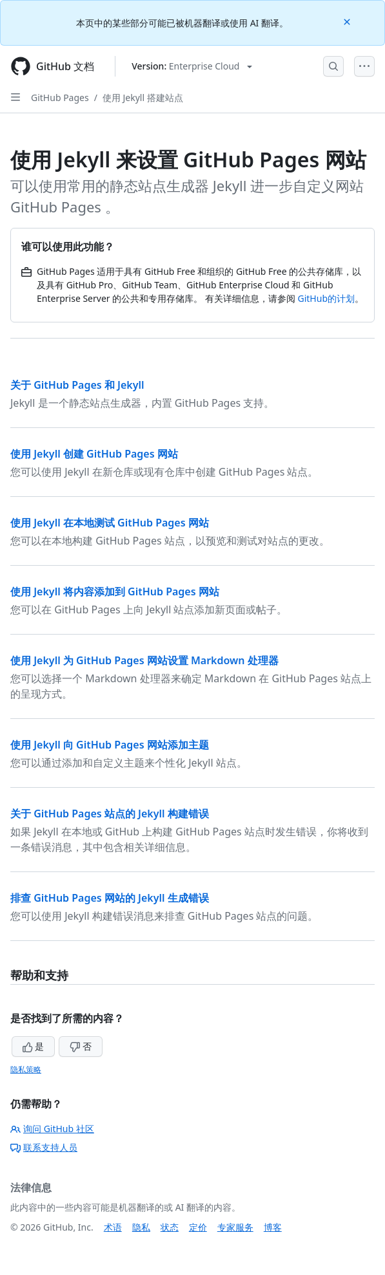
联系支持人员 (43, 1147)
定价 (198, 1227)
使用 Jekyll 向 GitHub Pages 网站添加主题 (109, 745)
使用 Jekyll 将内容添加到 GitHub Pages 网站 (114, 591)
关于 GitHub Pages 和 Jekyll (77, 385)
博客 (273, 1227)
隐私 (141, 1227)
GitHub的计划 (326, 298)
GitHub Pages (60, 97)
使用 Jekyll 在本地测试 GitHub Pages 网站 (109, 523)
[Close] (348, 21)
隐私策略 (25, 1069)
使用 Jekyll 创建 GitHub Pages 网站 (94, 454)
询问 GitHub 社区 (52, 1128)
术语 (113, 1227)
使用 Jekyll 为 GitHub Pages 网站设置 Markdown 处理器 (144, 660)
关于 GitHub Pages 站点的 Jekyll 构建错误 (109, 813)
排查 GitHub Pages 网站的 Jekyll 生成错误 (109, 898)
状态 (170, 1227)
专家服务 (235, 1227)
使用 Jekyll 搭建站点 (143, 97)
